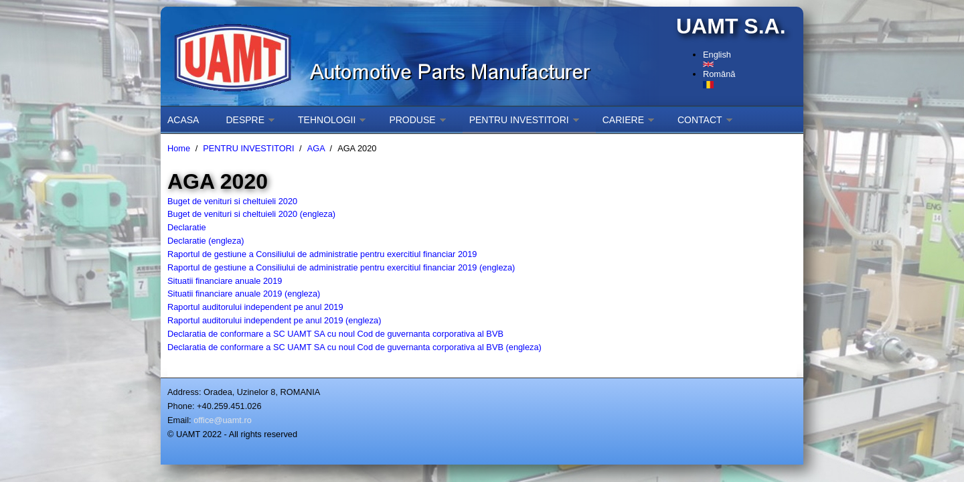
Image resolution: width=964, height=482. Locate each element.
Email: (179, 420)
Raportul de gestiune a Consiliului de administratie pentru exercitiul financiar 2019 (322, 254)
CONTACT (699, 119)
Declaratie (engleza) (205, 241)
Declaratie (186, 227)
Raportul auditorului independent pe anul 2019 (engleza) (274, 320)
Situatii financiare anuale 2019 (224, 281)
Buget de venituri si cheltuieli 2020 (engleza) (251, 214)
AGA (316, 148)
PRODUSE (412, 119)
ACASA (183, 119)
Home (178, 148)
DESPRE (245, 119)
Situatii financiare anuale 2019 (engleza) (243, 294)
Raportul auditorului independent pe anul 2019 (255, 307)
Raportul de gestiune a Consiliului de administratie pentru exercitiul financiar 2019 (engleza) (341, 267)
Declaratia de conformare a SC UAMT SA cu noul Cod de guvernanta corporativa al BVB (335, 334)
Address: (184, 392)
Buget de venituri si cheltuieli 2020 (232, 201)
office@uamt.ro (222, 420)
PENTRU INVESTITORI (519, 119)
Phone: (181, 406)
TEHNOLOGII (326, 119)
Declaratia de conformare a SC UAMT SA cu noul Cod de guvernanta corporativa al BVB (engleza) (354, 347)
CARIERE (623, 119)
